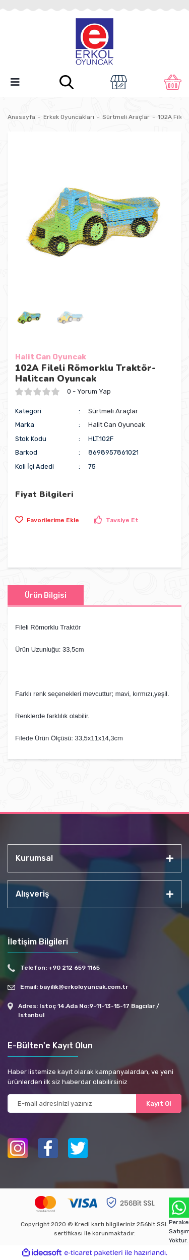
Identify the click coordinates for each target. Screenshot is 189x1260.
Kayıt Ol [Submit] (158, 1103)
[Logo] (94, 42)
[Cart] (172, 82)
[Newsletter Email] (94, 1103)
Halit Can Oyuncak (50, 356)
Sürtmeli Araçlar (113, 411)
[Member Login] (118, 82)
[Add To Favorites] (47, 520)
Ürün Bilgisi (46, 595)
